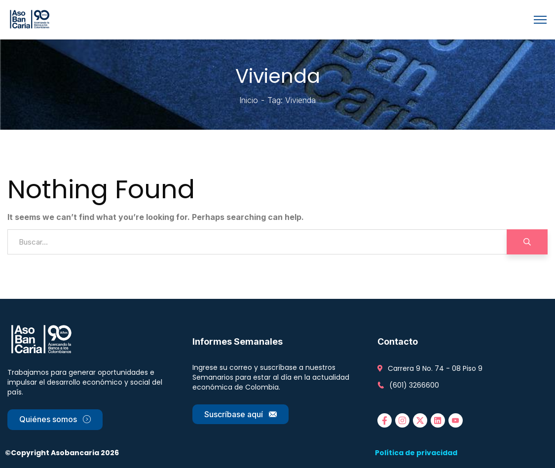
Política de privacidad (416, 453)
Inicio (248, 100)
